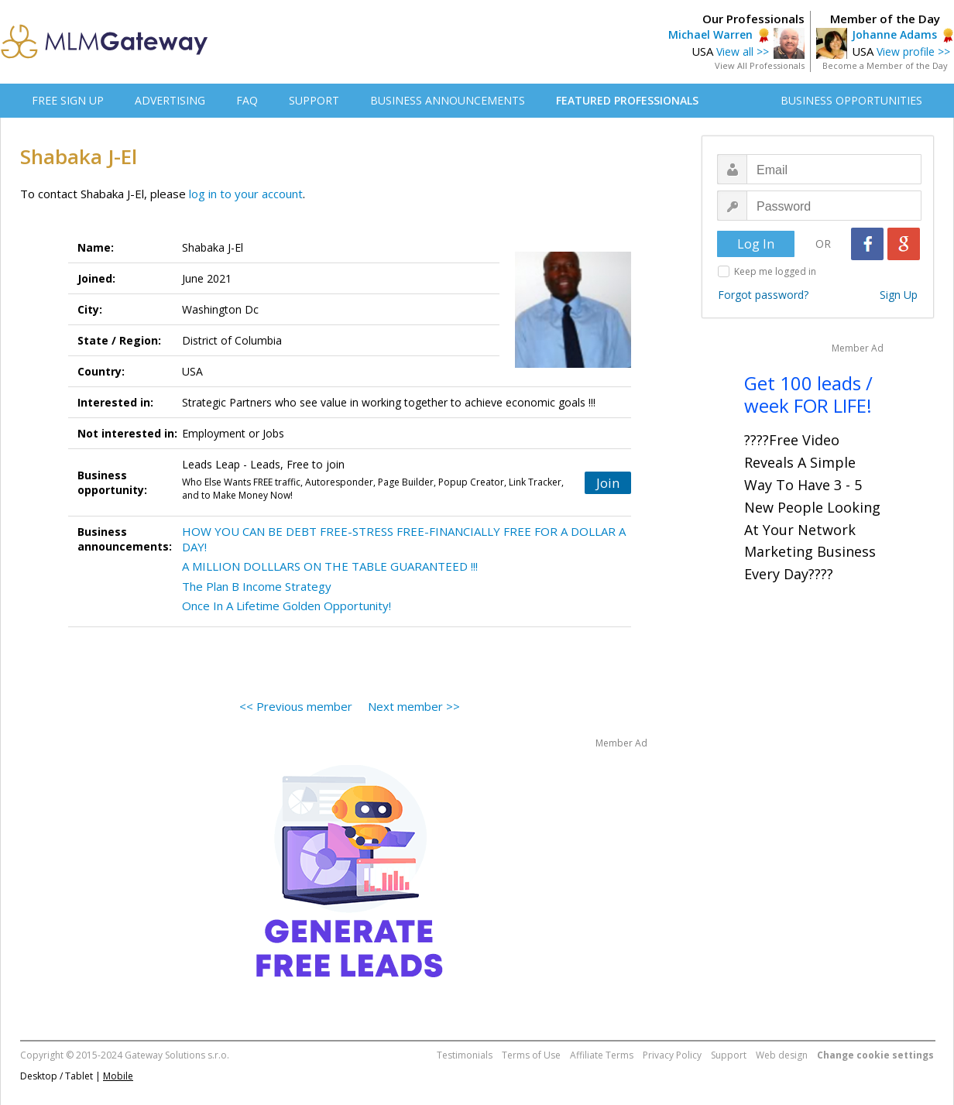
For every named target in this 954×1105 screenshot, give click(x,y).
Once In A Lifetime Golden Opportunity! (286, 605)
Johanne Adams (894, 34)
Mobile (118, 1076)
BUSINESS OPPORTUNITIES (851, 100)
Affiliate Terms (601, 1055)
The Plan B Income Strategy (256, 586)
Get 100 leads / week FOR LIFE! (808, 394)
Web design (782, 1055)
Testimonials (464, 1055)
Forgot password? (763, 294)
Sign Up (899, 294)
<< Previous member (295, 706)
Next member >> (414, 706)
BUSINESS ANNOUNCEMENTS (447, 100)
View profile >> (913, 51)
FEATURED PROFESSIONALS (627, 100)
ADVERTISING (170, 100)
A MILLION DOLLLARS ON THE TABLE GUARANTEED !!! (330, 566)
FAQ (247, 100)
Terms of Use (531, 1055)
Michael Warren (710, 34)
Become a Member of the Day (885, 65)
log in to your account (246, 193)
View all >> (742, 51)
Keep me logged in (775, 271)
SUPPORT (314, 100)
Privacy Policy (672, 1055)
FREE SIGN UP (68, 100)
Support (728, 1055)
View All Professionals (760, 65)
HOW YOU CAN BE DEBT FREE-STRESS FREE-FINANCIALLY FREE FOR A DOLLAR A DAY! (404, 538)
